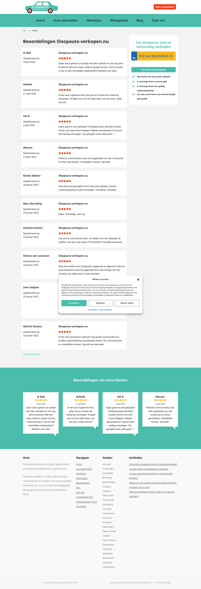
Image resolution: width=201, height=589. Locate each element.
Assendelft (108, 473)
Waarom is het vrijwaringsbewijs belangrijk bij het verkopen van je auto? (152, 485)
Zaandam (107, 562)
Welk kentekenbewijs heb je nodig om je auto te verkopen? (152, 494)
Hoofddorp (108, 504)
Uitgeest (107, 535)
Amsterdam (108, 468)
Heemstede (108, 500)
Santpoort (107, 522)
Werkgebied (119, 20)
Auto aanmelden (164, 6)
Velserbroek (108, 544)
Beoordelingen (83, 483)
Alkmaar (107, 464)
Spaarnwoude (109, 531)
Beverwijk (107, 477)
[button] (138, 279)
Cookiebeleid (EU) (84, 497)
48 (158, 582)
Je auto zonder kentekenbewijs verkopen (148, 469)
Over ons (158, 20)
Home (40, 20)
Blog (140, 20)
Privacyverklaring (105, 310)
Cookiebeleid (93, 310)
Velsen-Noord (109, 540)
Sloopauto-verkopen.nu (63, 582)
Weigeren (100, 303)
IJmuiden (107, 509)
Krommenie (108, 513)
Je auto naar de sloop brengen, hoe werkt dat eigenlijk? (151, 475)
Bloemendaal (109, 482)
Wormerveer (109, 558)
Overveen (107, 518)
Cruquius (107, 486)
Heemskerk (108, 495)
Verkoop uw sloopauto (153, 69)
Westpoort (108, 553)
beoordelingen (165, 582)
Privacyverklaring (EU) (86, 502)
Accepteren (74, 303)
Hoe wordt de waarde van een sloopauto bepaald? (153, 464)
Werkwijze (94, 20)
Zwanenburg (109, 567)
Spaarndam (108, 526)
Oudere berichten (31, 354)
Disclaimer (81, 506)
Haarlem (107, 491)
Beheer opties (127, 303)
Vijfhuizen (107, 549)
